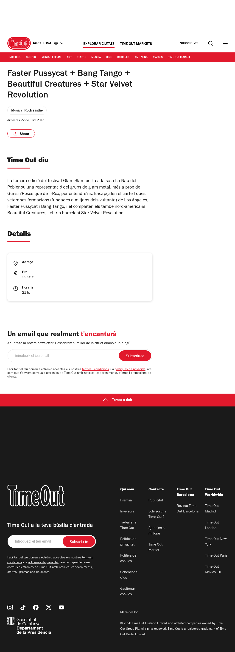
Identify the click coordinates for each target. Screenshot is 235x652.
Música (96, 57)
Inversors (127, 512)
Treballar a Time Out (128, 525)
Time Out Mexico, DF (213, 569)
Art (69, 57)
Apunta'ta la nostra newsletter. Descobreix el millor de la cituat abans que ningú (68, 343)
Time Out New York (216, 542)
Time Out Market (179, 57)
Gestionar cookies (127, 591)
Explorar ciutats (99, 44)
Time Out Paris (216, 556)
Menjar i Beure (51, 57)
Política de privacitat (128, 542)
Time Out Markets (136, 44)
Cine (109, 57)
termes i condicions (95, 369)
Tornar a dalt (117, 400)
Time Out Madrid (212, 509)
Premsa (126, 501)
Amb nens (141, 57)
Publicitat (155, 501)
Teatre (81, 57)
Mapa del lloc (129, 612)
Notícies (14, 57)
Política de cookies (128, 558)
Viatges (158, 57)
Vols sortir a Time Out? (157, 514)
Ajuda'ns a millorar (156, 531)
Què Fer (31, 57)
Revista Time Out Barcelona (188, 509)
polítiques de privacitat (130, 369)
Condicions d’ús (128, 575)
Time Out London (212, 525)
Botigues (123, 57)
